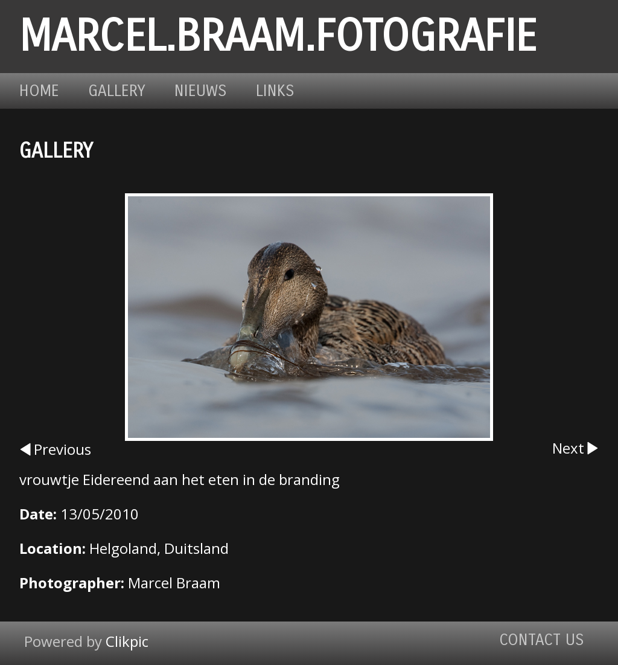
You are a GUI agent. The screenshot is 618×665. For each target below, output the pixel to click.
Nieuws (200, 91)
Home (39, 91)
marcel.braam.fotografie (278, 36)
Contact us (541, 640)
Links (275, 91)
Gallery (116, 91)
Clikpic (127, 641)
